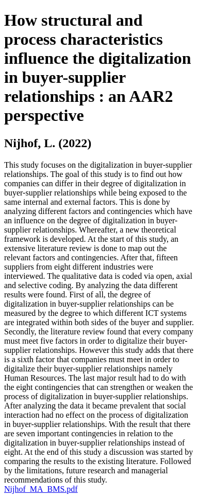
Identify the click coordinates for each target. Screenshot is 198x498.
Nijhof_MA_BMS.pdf (41, 489)
